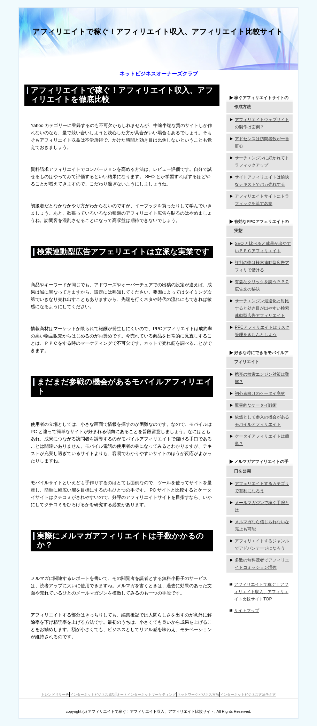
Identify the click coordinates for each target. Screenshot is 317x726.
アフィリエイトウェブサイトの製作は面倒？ (262, 123)
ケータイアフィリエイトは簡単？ (262, 440)
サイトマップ (246, 610)
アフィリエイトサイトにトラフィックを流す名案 (262, 200)
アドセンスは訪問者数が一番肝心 (262, 142)
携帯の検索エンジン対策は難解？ (262, 378)
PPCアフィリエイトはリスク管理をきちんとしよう (262, 331)
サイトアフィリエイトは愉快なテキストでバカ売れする (262, 181)
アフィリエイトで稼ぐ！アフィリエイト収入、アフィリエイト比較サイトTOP (261, 591)
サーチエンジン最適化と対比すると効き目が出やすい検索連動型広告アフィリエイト (262, 308)
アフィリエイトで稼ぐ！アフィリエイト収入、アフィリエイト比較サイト (157, 31)
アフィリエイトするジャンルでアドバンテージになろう (262, 544)
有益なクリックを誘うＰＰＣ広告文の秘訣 (262, 285)
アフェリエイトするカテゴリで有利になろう (262, 487)
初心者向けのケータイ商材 (260, 393)
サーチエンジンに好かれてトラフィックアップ (262, 161)
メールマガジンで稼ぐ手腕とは (262, 506)
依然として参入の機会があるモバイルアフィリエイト (262, 421)
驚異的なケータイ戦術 (256, 405)
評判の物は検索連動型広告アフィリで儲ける (262, 266)
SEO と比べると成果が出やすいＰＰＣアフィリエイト (263, 247)
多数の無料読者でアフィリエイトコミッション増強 (262, 564)
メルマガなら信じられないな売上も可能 (262, 525)
